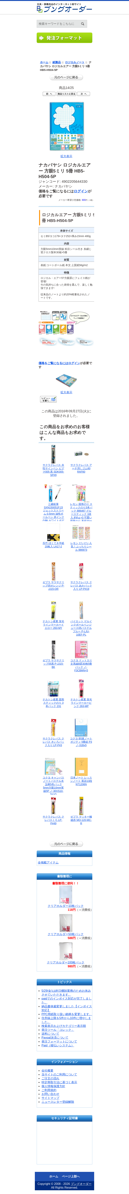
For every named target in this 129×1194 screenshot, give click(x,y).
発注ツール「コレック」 (58, 1029)
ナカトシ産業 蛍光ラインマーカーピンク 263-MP (81, 703)
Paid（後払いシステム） (58, 1045)
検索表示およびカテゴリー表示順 (64, 1025)
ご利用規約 (49, 1090)
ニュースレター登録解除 (58, 1101)
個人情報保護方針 (53, 1086)
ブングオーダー (81, 1183)
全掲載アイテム (48, 862)
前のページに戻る (66, 77)
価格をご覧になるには (53, 363)
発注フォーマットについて (59, 1041)
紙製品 (56, 62)
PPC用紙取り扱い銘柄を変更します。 (67, 1014)
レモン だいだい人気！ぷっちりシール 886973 (81, 546)
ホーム (122, 19)
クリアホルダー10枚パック (66, 905)
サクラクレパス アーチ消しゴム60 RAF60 (81, 468)
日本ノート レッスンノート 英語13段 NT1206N (81, 781)
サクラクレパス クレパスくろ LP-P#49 (53, 820)
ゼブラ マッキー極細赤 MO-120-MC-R (81, 820)
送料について (50, 1033)
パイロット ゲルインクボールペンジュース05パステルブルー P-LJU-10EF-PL (81, 628)
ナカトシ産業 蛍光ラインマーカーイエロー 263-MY (53, 624)
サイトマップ (50, 1097)
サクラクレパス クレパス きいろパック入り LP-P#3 (53, 742)
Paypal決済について (55, 1037)
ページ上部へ (71, 1176)
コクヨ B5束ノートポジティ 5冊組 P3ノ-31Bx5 (81, 742)
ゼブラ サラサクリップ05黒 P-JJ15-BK (53, 664)
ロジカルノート (75, 62)
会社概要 (47, 1070)
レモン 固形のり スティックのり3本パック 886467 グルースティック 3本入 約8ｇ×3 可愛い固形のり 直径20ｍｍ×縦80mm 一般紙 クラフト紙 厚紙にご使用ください (81, 517)
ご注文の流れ (50, 1078)
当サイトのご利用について (59, 1074)
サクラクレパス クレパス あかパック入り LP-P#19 (81, 585)
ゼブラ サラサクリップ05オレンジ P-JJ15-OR (53, 585)
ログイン (126, 19)
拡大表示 (66, 391)
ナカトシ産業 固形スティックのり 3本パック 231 (53, 703)
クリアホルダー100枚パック (66, 962)
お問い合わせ (50, 1094)
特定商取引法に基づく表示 (59, 1082)
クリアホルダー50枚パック (66, 934)
